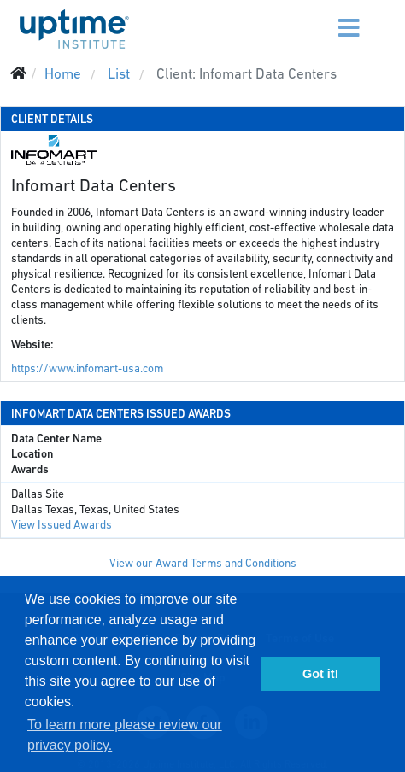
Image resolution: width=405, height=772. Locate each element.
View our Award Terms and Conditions (202, 563)
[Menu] (317, 17)
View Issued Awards (61, 524)
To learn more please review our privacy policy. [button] (124, 734)
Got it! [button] (320, 674)
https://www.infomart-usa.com (87, 368)
